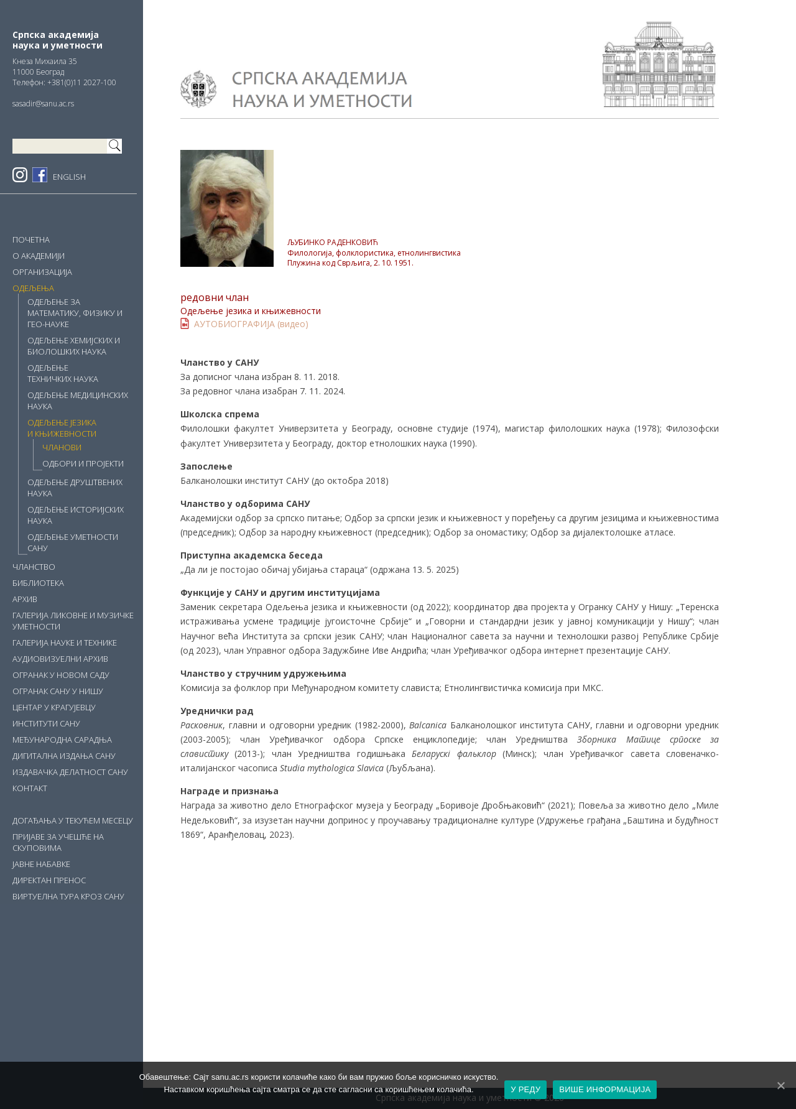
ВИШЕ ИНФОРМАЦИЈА (604, 1089)
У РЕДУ (525, 1089)
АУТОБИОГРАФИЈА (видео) (251, 324)
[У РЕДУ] (780, 1085)
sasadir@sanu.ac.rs (43, 103)
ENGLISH (69, 176)
